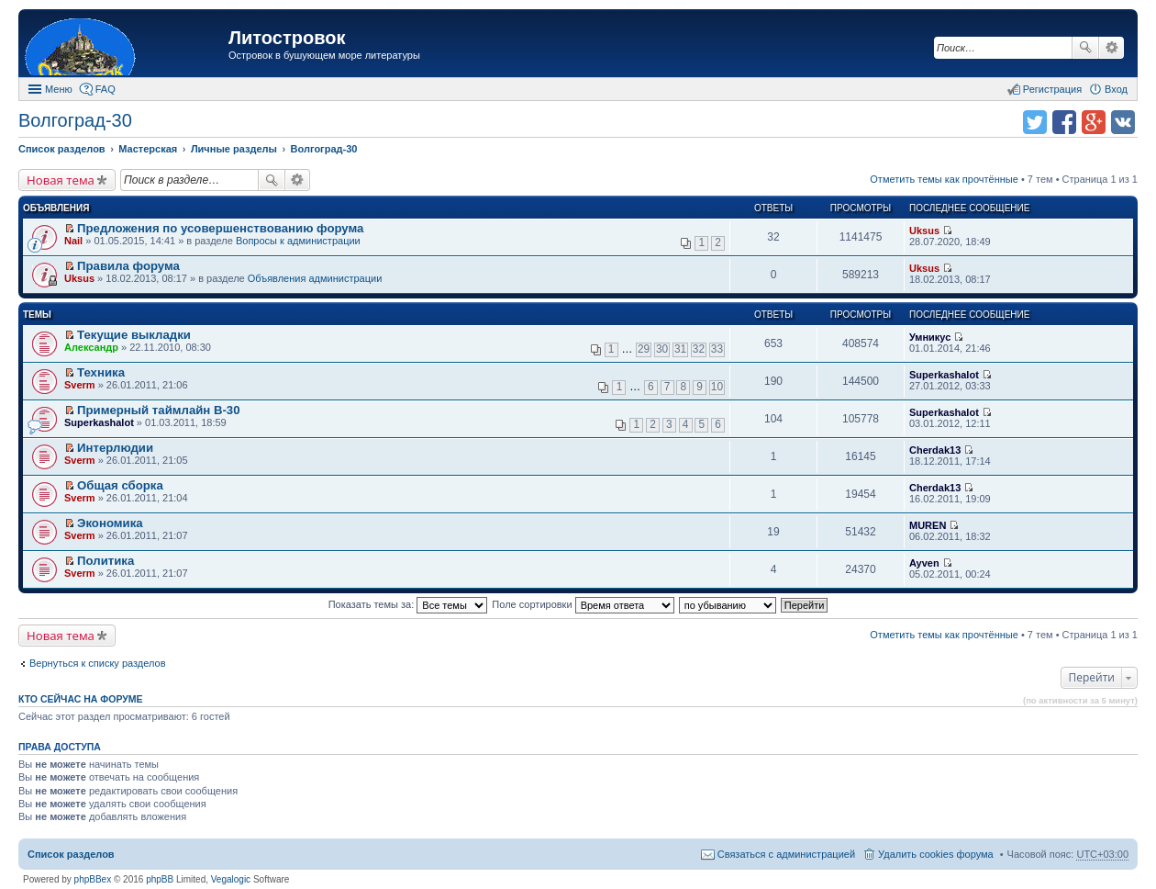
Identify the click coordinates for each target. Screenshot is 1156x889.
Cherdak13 (935, 450)
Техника (101, 372)
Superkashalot (944, 374)
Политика (105, 561)
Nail (73, 240)
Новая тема (60, 180)
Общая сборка (120, 485)
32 (699, 349)
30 (662, 349)
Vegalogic (230, 879)
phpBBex (93, 879)
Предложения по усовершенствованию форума (220, 228)
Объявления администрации (315, 278)
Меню (58, 89)
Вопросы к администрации (298, 240)
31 (680, 349)
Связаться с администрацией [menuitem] (786, 854)
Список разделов (71, 854)
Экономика (110, 523)
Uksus (924, 230)
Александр (91, 347)
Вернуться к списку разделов (97, 663)
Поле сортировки (582, 604)
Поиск (1085, 48)
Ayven (924, 562)
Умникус (929, 337)
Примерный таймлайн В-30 (158, 410)
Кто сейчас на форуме (80, 698)
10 (717, 386)
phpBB (159, 879)
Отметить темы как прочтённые (944, 179)
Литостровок (286, 38)
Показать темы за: (408, 604)
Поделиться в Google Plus (1094, 122)
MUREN (927, 525)
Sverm (79, 384)
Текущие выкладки (134, 335)
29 (644, 349)
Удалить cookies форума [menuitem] (936, 854)
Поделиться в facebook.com (1064, 122)
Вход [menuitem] (1116, 89)
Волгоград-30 (75, 120)
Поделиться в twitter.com (1035, 122)
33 (717, 349)
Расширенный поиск (1111, 48)
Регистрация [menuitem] (1052, 89)
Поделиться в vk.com (1123, 122)
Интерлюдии (115, 448)
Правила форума (128, 266)
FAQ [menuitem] (105, 89)
